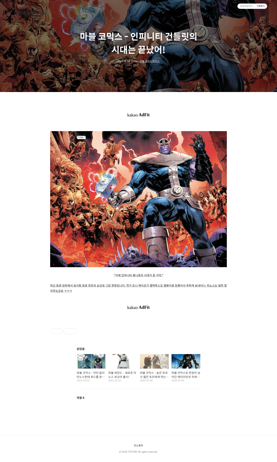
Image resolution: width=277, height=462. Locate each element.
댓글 (80, 397)
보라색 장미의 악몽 (30, 13)
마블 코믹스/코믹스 (150, 61)
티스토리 (138, 445)
